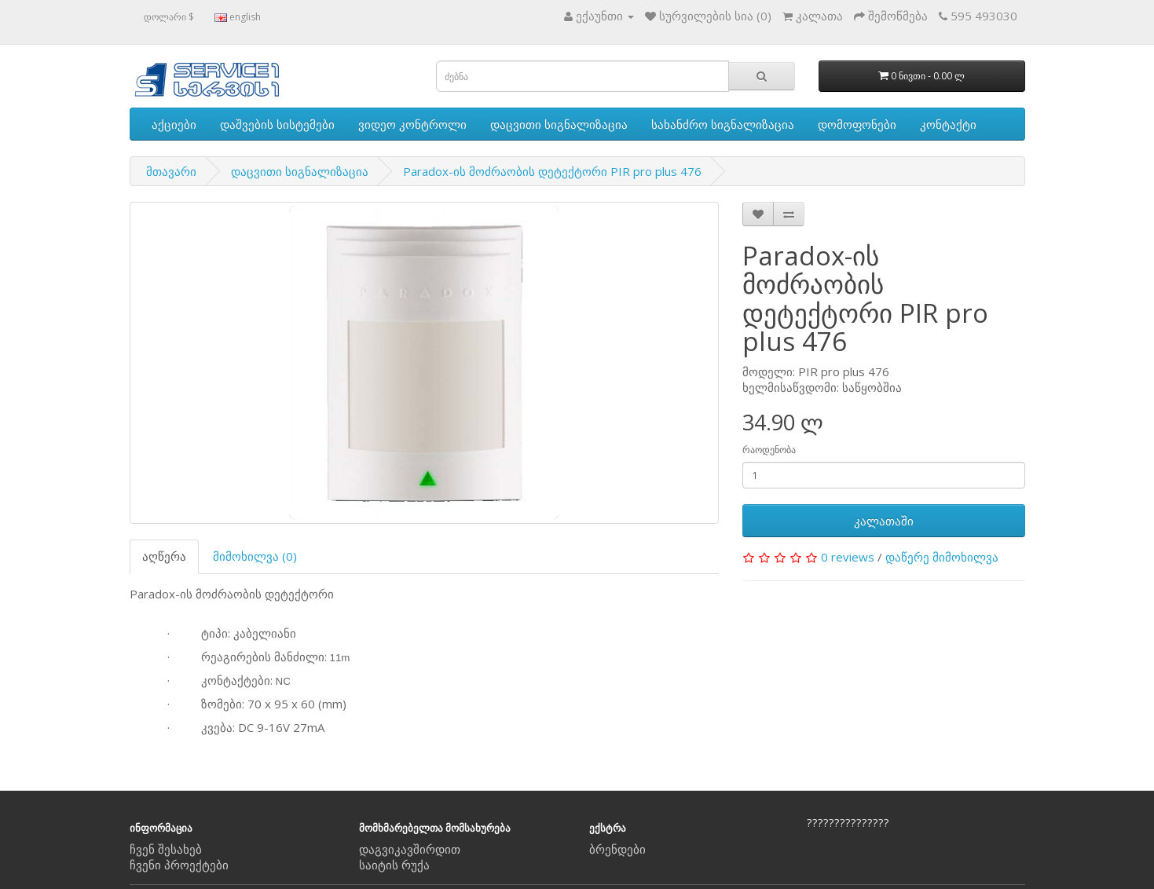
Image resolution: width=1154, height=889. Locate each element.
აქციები (174, 124)
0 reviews (847, 557)
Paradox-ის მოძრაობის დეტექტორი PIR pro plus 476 (552, 171)
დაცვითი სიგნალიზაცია (559, 124)
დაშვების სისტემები (277, 124)
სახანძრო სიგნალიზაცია (722, 124)
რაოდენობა (769, 449)
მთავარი (171, 171)
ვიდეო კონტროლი (412, 124)
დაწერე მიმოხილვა (941, 557)
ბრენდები (617, 849)
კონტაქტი (948, 124)
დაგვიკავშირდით (409, 849)
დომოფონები (857, 124)
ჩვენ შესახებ (166, 849)
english (237, 17)
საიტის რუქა (394, 865)
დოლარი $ (169, 17)
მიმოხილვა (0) (255, 556)
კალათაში (884, 521)
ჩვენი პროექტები (179, 865)
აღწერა (164, 556)
